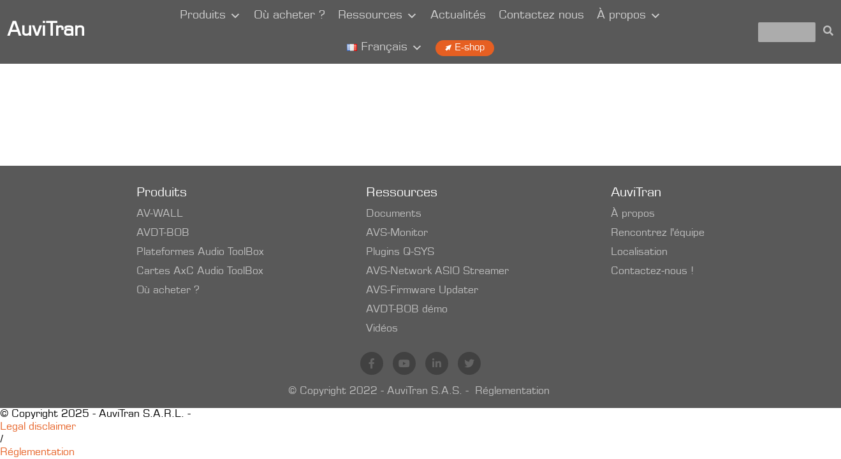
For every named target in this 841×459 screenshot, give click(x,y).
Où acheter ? (289, 16)
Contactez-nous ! (652, 271)
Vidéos (382, 329)
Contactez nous (541, 16)
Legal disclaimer (38, 427)
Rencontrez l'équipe (658, 233)
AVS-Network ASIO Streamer (437, 271)
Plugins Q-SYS (400, 252)
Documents (393, 214)
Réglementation (512, 391)
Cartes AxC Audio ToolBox (199, 271)
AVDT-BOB (162, 233)
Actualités (458, 16)
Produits (210, 16)
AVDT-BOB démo (407, 310)
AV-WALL (159, 214)
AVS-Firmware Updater (422, 291)
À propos (629, 16)
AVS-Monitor (397, 233)
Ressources (378, 16)
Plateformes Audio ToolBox (200, 252)
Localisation (639, 252)
